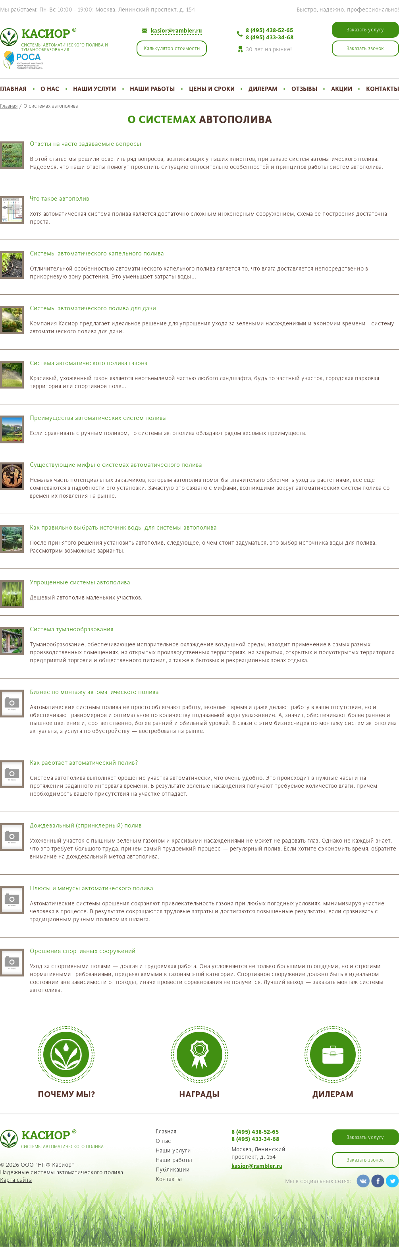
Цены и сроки (212, 89)
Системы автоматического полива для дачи (93, 308)
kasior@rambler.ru (176, 30)
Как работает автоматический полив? (84, 762)
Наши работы (152, 89)
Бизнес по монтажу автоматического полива (94, 691)
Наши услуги (94, 89)
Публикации (173, 1169)
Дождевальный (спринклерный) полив (86, 825)
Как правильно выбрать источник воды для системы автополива (123, 527)
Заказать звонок (365, 1160)
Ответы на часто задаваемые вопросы (85, 143)
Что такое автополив (59, 198)
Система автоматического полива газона (89, 363)
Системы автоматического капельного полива (97, 253)
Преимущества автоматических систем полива (98, 417)
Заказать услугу (365, 1137)
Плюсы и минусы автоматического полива (91, 888)
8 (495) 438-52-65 (269, 30)
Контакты (382, 89)
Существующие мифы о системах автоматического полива (116, 464)
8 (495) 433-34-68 (269, 37)
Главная (13, 89)
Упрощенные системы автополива (80, 582)
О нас (49, 89)
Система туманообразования (72, 629)
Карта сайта (16, 1180)
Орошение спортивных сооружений (82, 950)
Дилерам (263, 89)
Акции (341, 89)
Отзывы (304, 89)
